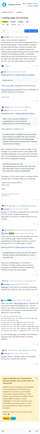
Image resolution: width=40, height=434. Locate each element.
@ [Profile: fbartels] (4, 287)
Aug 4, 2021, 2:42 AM (21, 37)
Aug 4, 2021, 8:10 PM (21, 284)
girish (5, 300)
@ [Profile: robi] (23, 158)
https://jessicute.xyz (21, 303)
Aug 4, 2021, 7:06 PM (21, 209)
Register (6, 418)
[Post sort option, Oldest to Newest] (4, 31)
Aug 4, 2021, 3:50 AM (18, 72)
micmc (6, 110)
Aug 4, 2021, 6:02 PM (20, 110)
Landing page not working (24, 75)
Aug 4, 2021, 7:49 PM (26, 233)
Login (13, 418)
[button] (3, 431)
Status (30, 3)
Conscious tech (5, 97)
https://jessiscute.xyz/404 (10, 90)
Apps (24, 3)
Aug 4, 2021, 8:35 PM (21, 353)
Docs (30, 6)
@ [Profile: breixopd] (5, 75)
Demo (36, 3)
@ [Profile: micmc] (4, 212)
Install (36, 6)
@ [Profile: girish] (4, 356)
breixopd (6, 37)
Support (5, 21)
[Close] (36, 378)
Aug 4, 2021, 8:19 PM (24, 300)
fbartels (6, 233)
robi (5, 72)
